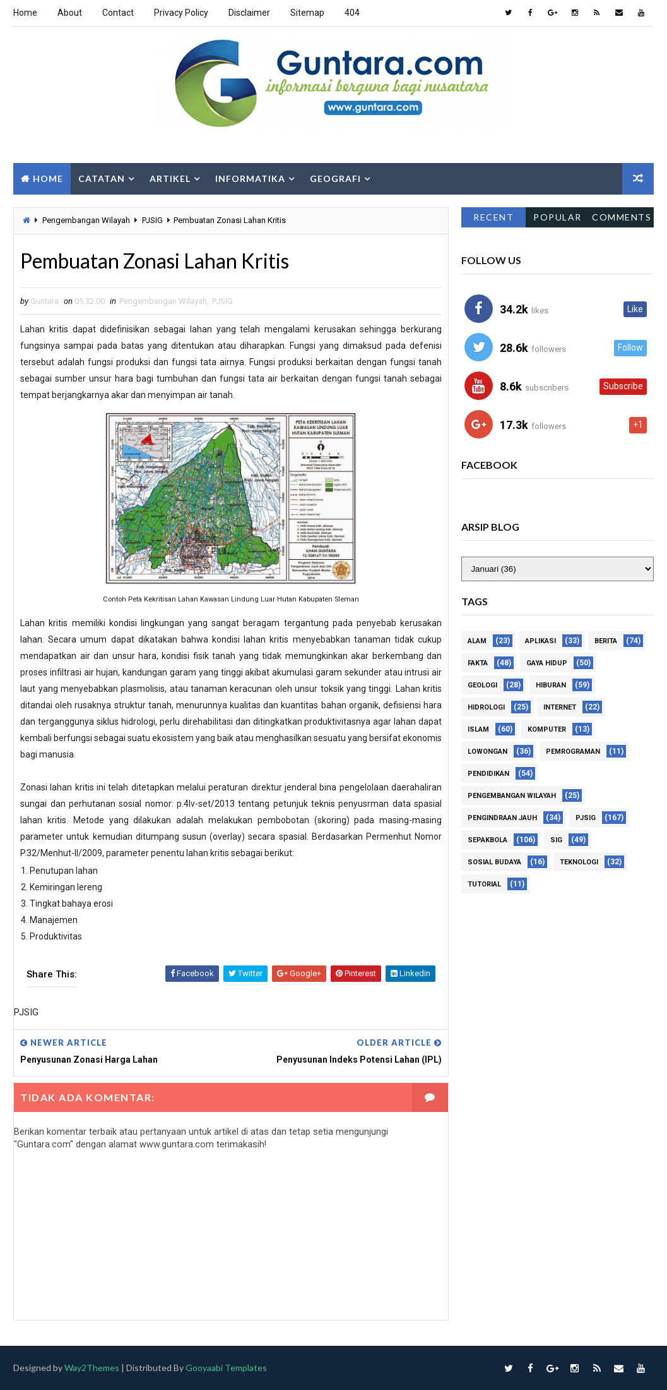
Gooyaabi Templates (226, 1367)
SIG (556, 841)
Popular (557, 217)
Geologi (482, 686)
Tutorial (484, 885)
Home (25, 13)
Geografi (335, 178)
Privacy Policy (181, 13)
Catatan (101, 178)
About (69, 13)
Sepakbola (487, 841)
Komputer (547, 730)
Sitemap (307, 13)
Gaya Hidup (546, 664)
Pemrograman (573, 752)
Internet (559, 708)
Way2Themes (91, 1367)
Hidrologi (486, 708)
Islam (478, 730)
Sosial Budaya (494, 863)
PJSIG (152, 220)
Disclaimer (249, 13)
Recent (493, 217)
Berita (605, 642)
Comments (621, 217)
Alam (477, 642)
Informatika (250, 178)
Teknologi (579, 863)
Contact (118, 13)
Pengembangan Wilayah (86, 220)
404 (352, 13)
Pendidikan (488, 774)
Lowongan (487, 752)
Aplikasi (540, 642)
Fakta (478, 664)
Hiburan (551, 686)
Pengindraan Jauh (502, 818)
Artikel (170, 178)
